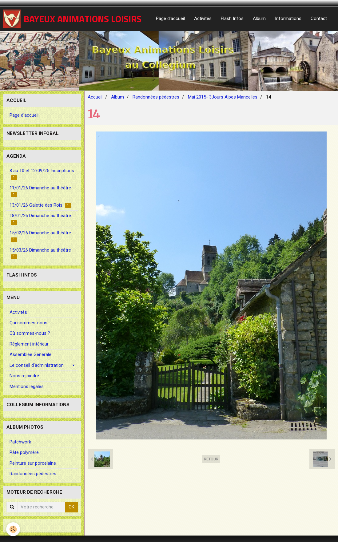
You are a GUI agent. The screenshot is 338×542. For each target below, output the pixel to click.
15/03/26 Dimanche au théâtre (40, 253)
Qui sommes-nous (28, 323)
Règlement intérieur (29, 344)
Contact (319, 18)
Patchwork (20, 442)
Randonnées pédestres (156, 97)
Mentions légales (27, 386)
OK (71, 507)
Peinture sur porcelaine (33, 463)
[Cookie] (13, 529)
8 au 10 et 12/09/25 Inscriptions (42, 174)
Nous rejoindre (24, 375)
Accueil (95, 97)
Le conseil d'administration (37, 365)
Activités (203, 18)
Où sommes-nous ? (30, 333)
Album (259, 18)
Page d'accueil (170, 18)
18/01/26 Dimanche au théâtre (40, 219)
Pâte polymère (24, 452)
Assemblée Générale (30, 354)
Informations (288, 18)
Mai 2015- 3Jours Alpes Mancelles (222, 97)
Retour (211, 459)
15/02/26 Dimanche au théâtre (40, 236)
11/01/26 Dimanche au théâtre (40, 191)
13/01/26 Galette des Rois (40, 205)
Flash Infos (232, 18)
